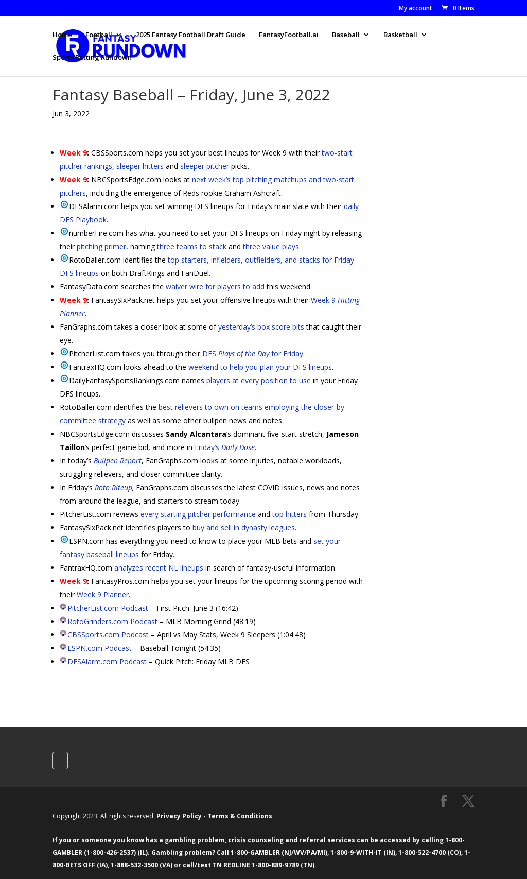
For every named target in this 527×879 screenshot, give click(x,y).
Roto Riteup (113, 487)
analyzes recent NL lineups (158, 568)
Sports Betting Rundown (92, 58)
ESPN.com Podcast (99, 648)
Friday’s (225, 447)
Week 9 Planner (103, 594)
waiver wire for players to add (215, 286)
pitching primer (101, 246)
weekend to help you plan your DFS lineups (260, 367)
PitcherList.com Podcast (107, 608)
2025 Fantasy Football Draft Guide (190, 35)
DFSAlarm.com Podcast (107, 661)
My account (415, 8)
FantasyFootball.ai (289, 35)
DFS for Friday (252, 353)
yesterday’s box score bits (261, 327)
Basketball (400, 35)
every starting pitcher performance (198, 514)
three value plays (271, 246)
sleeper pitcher (204, 166)
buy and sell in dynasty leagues (243, 527)
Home (62, 35)
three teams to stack (191, 246)
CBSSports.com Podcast (108, 635)
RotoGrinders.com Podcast (112, 621)
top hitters (289, 514)
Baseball (346, 35)
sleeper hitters (140, 166)
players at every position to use (258, 380)
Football (98, 35)
